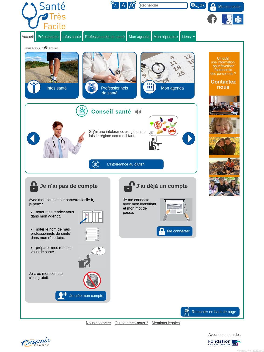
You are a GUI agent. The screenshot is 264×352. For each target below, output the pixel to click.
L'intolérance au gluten (126, 164)
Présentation (48, 37)
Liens (188, 37)
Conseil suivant (189, 138)
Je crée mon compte (86, 296)
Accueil (28, 37)
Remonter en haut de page (214, 312)
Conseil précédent (33, 138)
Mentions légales (166, 323)
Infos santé (72, 37)
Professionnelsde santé (109, 74)
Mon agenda (139, 37)
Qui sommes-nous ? (131, 323)
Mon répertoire (166, 37)
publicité (216, 54)
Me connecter (229, 7)
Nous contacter (98, 323)
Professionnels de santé (105, 37)
